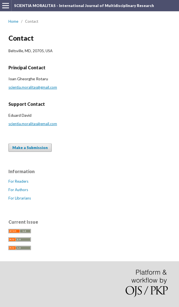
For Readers (18, 181)
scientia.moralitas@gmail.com (32, 87)
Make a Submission (30, 147)
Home (13, 21)
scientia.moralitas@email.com (32, 124)
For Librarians (19, 198)
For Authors (18, 189)
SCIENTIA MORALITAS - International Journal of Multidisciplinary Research (84, 5)
